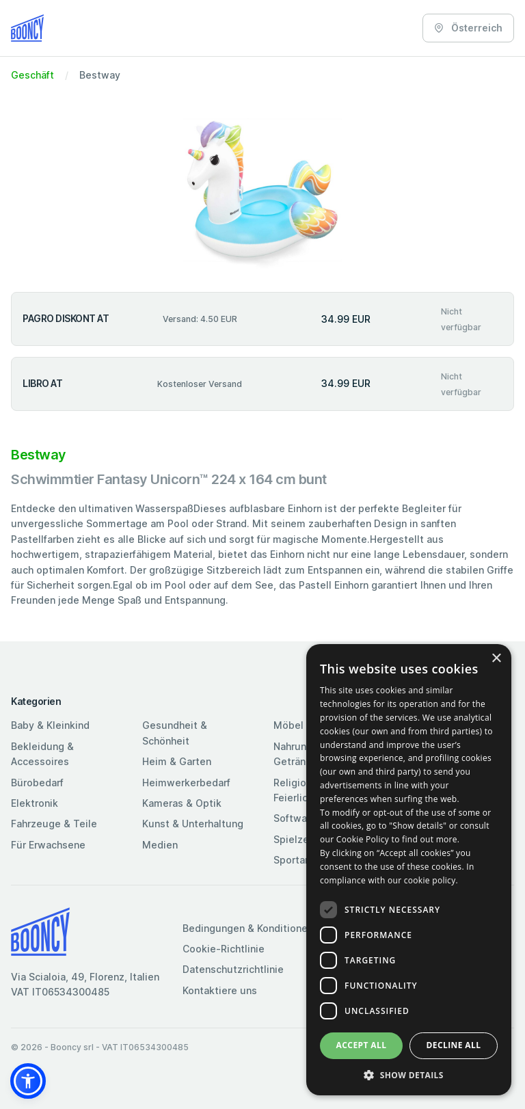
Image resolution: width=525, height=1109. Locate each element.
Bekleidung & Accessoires (42, 753)
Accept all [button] (361, 1045)
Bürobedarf (37, 782)
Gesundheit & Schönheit (174, 732)
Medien (160, 845)
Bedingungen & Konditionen (248, 928)
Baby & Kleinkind (50, 725)
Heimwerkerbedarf (186, 782)
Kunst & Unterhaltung (192, 823)
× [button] (496, 659)
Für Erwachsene (48, 845)
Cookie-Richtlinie (224, 948)
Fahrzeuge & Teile (54, 823)
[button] (28, 1081)
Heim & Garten (176, 761)
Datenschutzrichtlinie (233, 969)
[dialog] (408, 869)
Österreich (468, 28)
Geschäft (32, 75)
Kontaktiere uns (220, 990)
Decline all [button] (454, 1045)
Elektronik (34, 803)
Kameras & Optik (181, 803)
